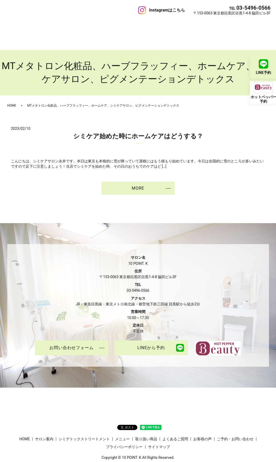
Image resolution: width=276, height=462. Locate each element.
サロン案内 (28, 25)
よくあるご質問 (155, 25)
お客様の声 (180, 25)
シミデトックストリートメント (68, 25)
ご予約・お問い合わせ (226, 25)
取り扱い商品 (127, 25)
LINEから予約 (151, 329)
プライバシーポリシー (124, 428)
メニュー (105, 25)
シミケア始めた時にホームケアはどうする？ (138, 117)
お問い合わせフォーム (71, 329)
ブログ (199, 25)
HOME (10, 25)
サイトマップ (159, 428)
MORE (138, 169)
